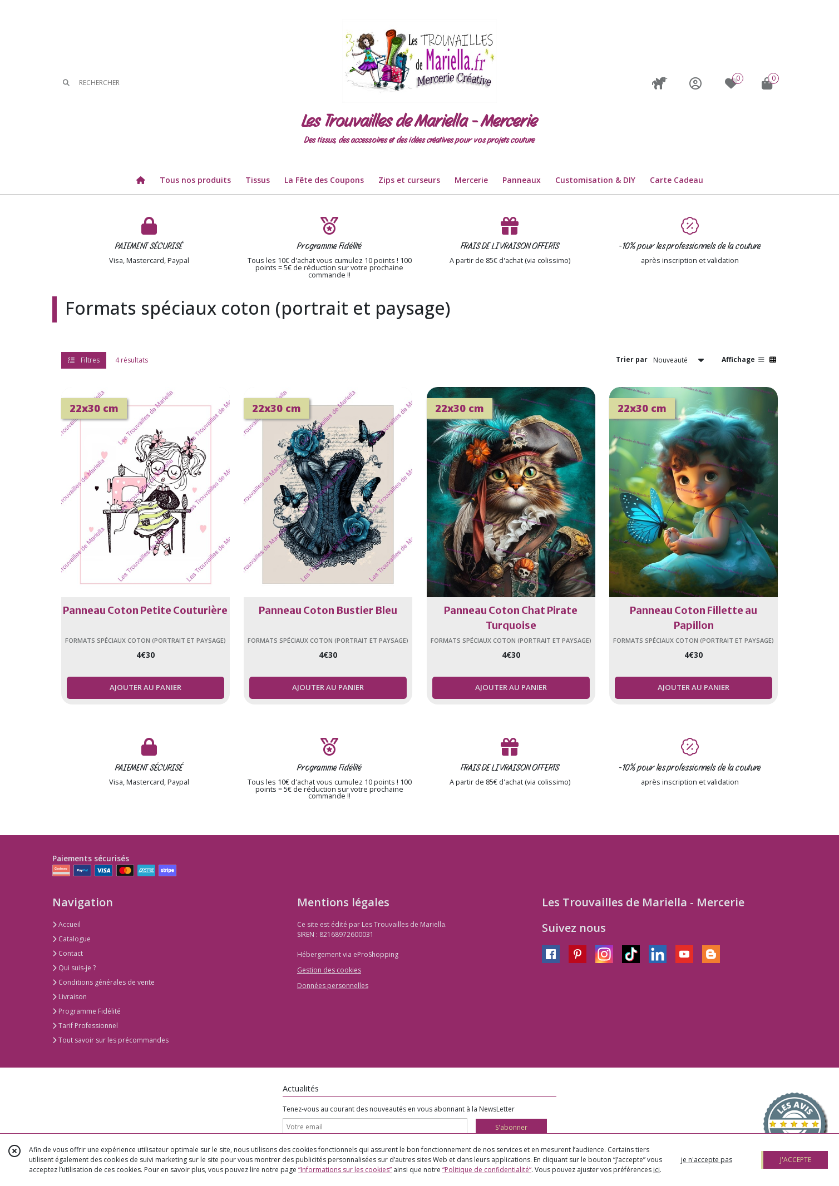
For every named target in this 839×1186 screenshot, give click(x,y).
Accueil (66, 924)
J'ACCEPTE (795, 1159)
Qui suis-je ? (74, 967)
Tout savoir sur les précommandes (110, 1040)
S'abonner (511, 1127)
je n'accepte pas (706, 1159)
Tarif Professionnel (85, 1025)
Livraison (69, 996)
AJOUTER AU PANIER (145, 687)
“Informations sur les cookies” (345, 1169)
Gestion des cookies (329, 970)
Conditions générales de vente (103, 982)
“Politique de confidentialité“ (486, 1169)
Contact (67, 953)
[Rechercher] (66, 83)
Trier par (632, 359)
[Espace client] (695, 83)
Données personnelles (332, 985)
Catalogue (71, 939)
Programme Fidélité (86, 1011)
